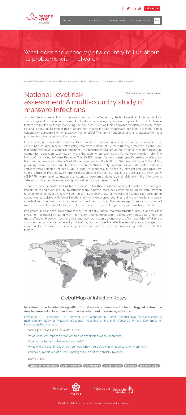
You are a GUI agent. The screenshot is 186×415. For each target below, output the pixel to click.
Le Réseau (69, 20)
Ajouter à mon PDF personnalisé (142, 93)
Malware (130, 365)
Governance (92, 365)
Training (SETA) (149, 365)
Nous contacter (140, 20)
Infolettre (151, 8)
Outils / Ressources (93, 20)
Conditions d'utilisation (116, 403)
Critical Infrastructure (43, 365)
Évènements (117, 20)
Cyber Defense (71, 365)
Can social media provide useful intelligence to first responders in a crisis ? (77, 352)
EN (157, 20)
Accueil (28, 81)
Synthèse (39, 81)
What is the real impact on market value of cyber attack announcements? (75, 335)
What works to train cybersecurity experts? (56, 341)
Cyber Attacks (113, 365)
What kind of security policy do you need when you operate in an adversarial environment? (87, 346)
